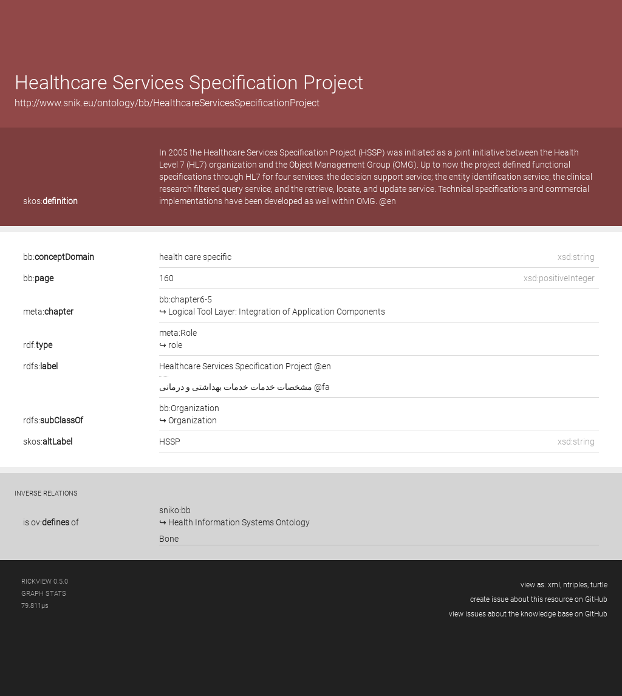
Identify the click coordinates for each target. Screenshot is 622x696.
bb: (58, 257)
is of (51, 522)
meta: (48, 311)
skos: (50, 201)
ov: (50, 522)
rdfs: (40, 366)
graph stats (43, 594)
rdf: (37, 345)
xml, (554, 585)
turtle (598, 585)
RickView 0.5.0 (44, 581)
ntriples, (576, 585)
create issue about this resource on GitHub (538, 599)
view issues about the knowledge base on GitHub (528, 614)
